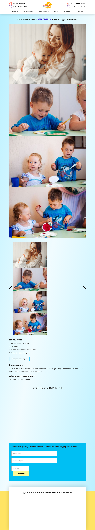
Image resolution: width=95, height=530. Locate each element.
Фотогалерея (28, 12)
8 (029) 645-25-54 (20, 6)
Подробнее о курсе (19, 359)
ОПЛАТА (57, 12)
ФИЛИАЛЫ (68, 12)
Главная (14, 12)
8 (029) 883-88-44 (20, 4)
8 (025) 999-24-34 (78, 4)
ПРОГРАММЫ (44, 12)
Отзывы (80, 12)
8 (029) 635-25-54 (78, 6)
